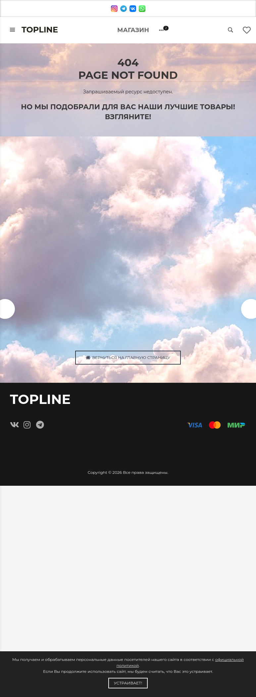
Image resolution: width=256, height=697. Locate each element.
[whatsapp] (142, 8)
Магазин (133, 30)
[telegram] (123, 8)
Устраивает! (128, 682)
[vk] (132, 8)
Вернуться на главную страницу (128, 358)
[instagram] (114, 8)
